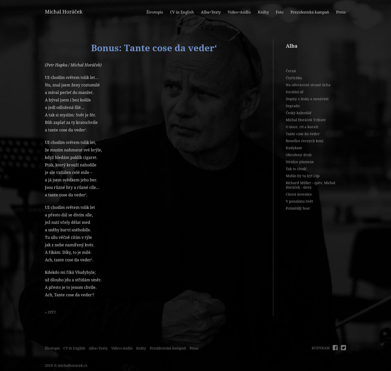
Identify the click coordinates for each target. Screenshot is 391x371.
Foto (280, 12)
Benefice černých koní (304, 141)
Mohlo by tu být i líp (303, 176)
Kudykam (294, 148)
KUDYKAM (321, 348)
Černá (291, 71)
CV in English (182, 12)
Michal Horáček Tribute (306, 120)
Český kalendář (299, 113)
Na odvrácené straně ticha (308, 85)
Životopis (154, 12)
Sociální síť (294, 92)
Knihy (263, 12)
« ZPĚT (50, 312)
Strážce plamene (300, 162)
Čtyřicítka (294, 78)
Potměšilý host (298, 208)
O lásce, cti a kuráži (302, 127)
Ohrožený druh (299, 155)
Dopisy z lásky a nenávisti (307, 99)
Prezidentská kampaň (310, 12)
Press (341, 12)
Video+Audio (239, 12)
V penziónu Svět (299, 201)
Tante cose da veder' (303, 134)
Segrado (293, 106)
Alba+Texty (211, 12)
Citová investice (299, 194)
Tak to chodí (296, 169)
